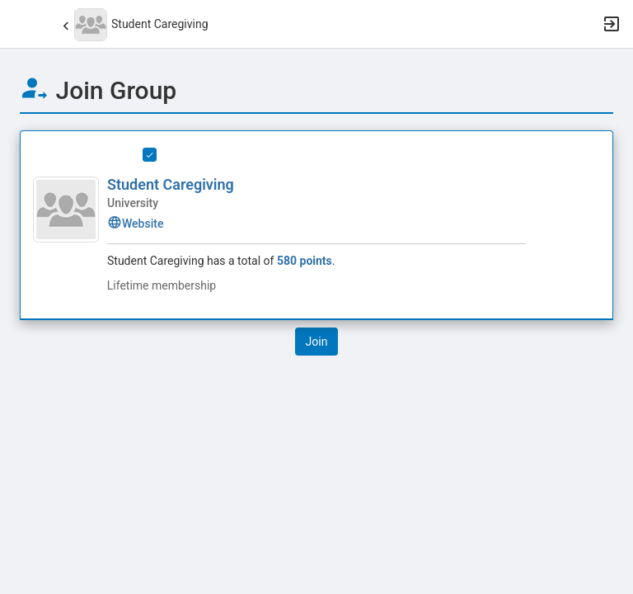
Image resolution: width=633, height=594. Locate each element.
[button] (20, 24)
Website (135, 223)
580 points (304, 260)
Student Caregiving (170, 184)
